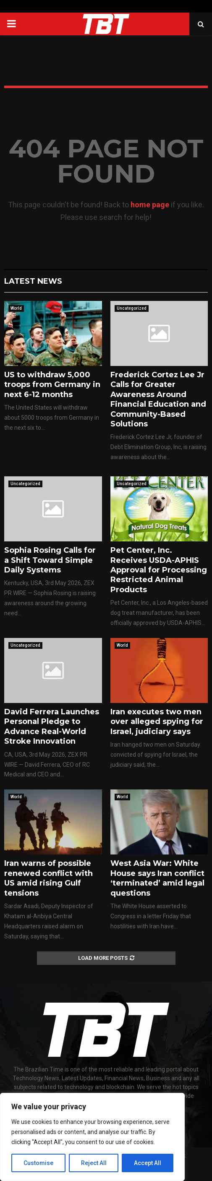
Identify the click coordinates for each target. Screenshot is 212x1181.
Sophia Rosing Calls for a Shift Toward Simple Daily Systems (50, 560)
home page (150, 204)
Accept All (147, 1163)
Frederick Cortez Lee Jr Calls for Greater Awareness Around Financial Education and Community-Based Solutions (158, 399)
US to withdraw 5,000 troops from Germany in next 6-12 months (52, 384)
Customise (38, 1163)
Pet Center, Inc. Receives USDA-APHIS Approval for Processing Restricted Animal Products (158, 570)
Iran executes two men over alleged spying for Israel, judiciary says (156, 721)
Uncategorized (132, 308)
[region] (92, 1137)
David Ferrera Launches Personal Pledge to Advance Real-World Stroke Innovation (51, 726)
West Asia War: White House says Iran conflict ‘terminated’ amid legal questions (157, 878)
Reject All (94, 1163)
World (16, 308)
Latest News (33, 281)
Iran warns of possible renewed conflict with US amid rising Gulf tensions (48, 878)
